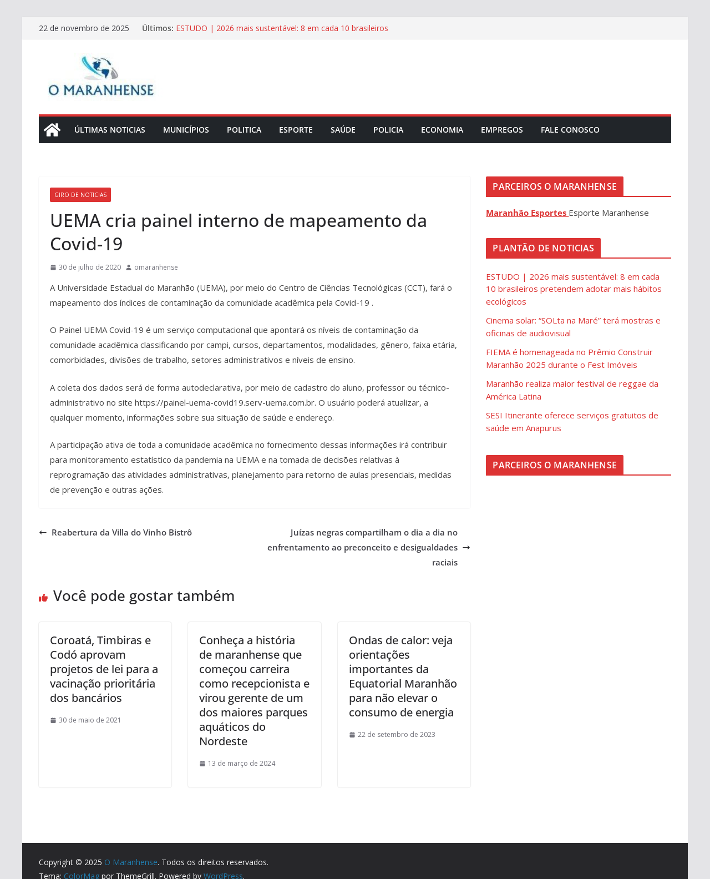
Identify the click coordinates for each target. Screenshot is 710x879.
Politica (244, 129)
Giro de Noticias (80, 195)
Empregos (502, 129)
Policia (388, 129)
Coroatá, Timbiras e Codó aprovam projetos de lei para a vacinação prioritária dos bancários (104, 669)
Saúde (343, 129)
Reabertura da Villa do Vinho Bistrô (115, 532)
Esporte (296, 129)
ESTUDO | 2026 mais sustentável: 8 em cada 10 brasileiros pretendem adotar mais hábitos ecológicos (282, 33)
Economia (442, 129)
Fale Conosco (570, 129)
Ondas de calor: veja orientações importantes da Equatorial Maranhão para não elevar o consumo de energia (403, 676)
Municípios (186, 129)
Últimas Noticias (109, 129)
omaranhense (156, 267)
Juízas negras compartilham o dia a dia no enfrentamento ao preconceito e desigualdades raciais (368, 547)
